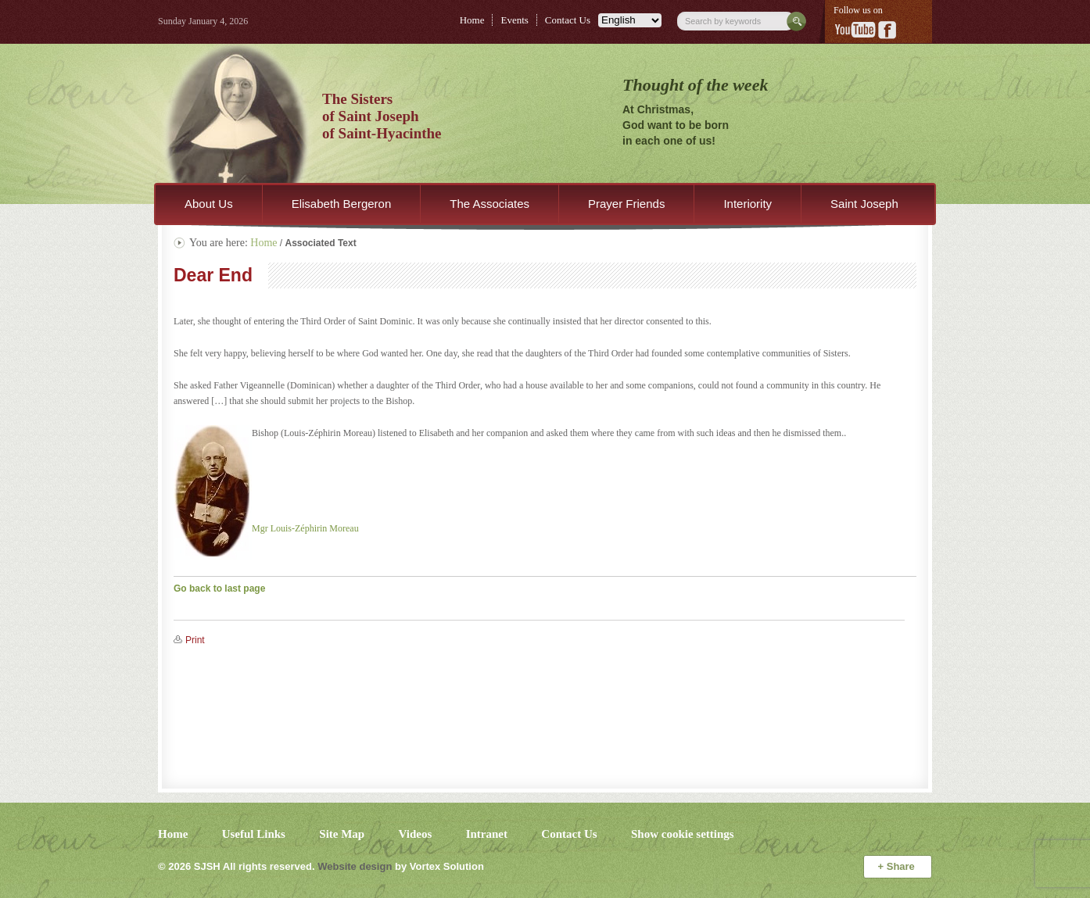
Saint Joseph (864, 203)
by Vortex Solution (439, 866)
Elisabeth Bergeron (342, 203)
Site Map (341, 834)
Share (898, 866)
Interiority (747, 203)
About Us (209, 203)
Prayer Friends (626, 203)
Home (472, 20)
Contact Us (567, 20)
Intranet (486, 834)
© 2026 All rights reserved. (236, 866)
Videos (415, 834)
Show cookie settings (682, 834)
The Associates (489, 203)
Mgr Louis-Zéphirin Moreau (305, 528)
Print (195, 640)
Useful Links (253, 834)
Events (514, 20)
